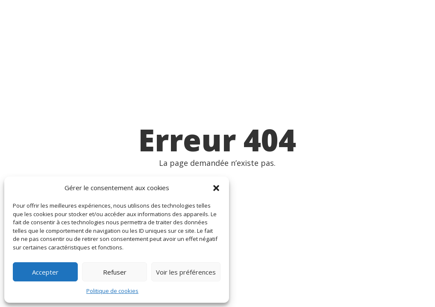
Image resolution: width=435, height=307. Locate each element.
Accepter (45, 272)
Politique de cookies (112, 291)
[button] (216, 188)
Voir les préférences (186, 272)
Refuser (114, 272)
